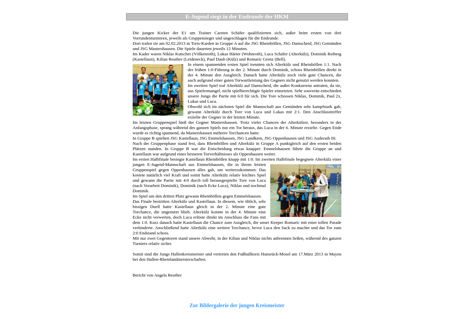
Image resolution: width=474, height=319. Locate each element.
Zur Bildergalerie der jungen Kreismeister (237, 305)
